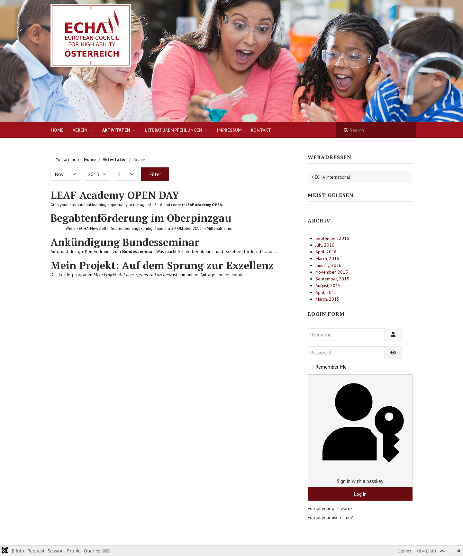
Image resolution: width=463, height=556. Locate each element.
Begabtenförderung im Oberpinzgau (141, 218)
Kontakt (261, 130)
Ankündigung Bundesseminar (124, 242)
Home (57, 130)
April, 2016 (326, 252)
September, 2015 (332, 279)
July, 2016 (324, 245)
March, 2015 (327, 299)
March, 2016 (327, 258)
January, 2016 (328, 265)
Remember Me (331, 366)
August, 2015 (327, 285)
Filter (155, 174)
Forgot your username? (330, 517)
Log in (360, 494)
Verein (80, 130)
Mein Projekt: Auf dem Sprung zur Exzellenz (162, 265)
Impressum (229, 130)
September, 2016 (332, 238)
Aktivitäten (116, 130)
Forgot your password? (330, 508)
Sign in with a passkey (360, 430)
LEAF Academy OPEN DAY (114, 195)
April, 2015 (326, 292)
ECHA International (332, 177)
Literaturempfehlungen (173, 130)
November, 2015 (331, 272)
